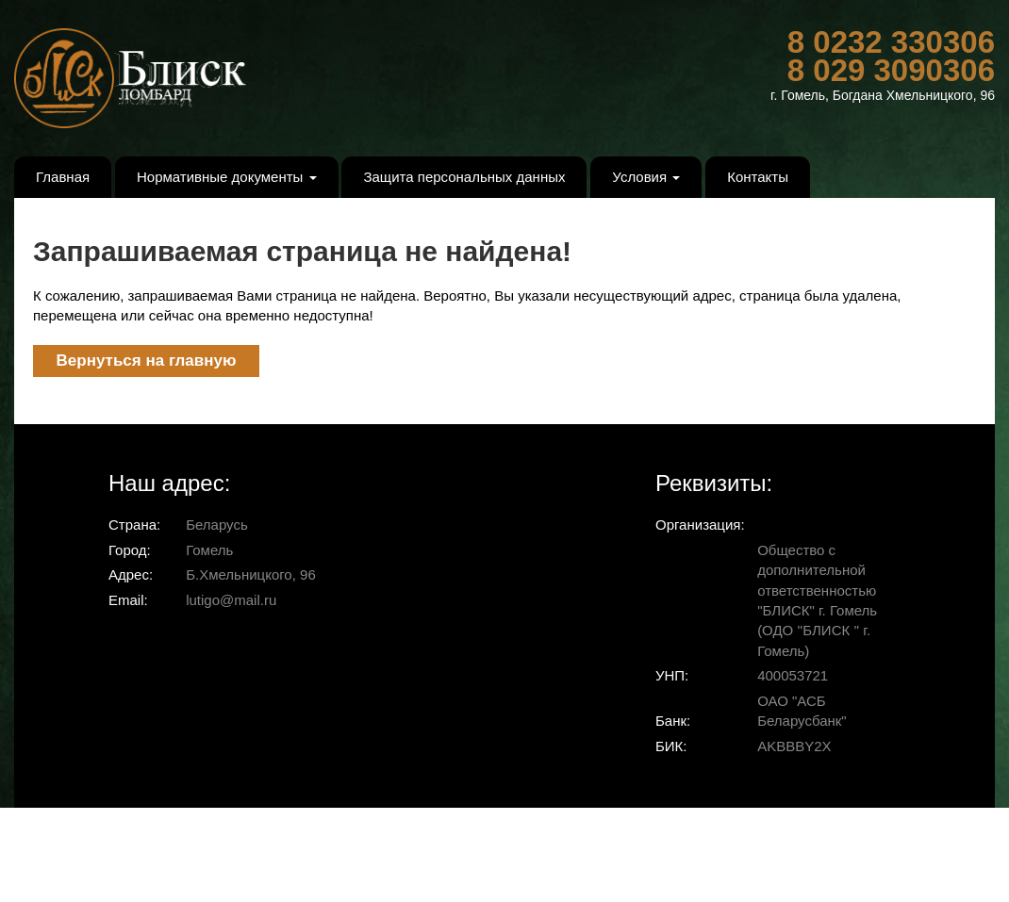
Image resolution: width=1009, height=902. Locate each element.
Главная (63, 177)
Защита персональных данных (464, 177)
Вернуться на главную (147, 360)
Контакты (757, 177)
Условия (646, 177)
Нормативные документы (227, 177)
